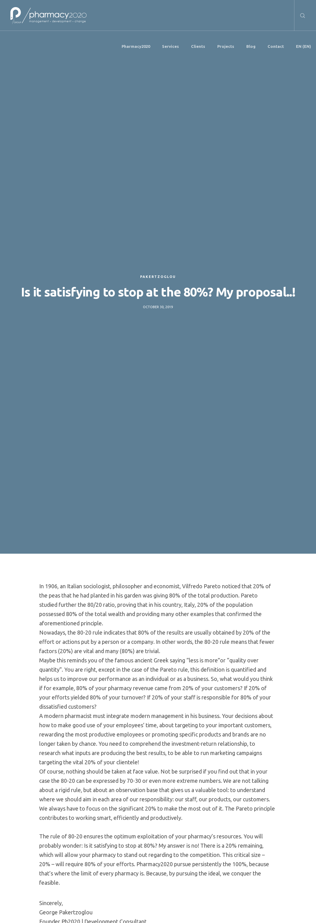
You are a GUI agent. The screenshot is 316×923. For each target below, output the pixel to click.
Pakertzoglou (158, 277)
